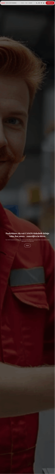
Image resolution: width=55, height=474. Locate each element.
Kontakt (30, 2)
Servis (22, 2)
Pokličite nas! (50, 2)
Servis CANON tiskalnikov (11, 2)
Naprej (27, 245)
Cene (26, 2)
